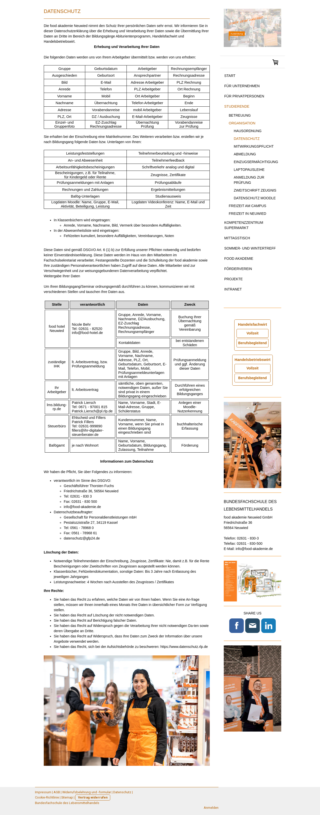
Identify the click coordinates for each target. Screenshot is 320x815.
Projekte (233, 279)
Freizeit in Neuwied (247, 214)
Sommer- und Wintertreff (250, 248)
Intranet (233, 289)
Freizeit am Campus (247, 206)
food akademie (238, 259)
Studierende (236, 106)
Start (230, 76)
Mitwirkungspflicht (254, 146)
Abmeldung (245, 154)
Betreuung (240, 115)
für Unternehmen (242, 86)
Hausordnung (248, 131)
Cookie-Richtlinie (47, 797)
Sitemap (67, 797)
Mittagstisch (237, 238)
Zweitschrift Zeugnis (255, 190)
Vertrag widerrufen (93, 797)
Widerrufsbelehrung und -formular (86, 792)
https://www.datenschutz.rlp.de (184, 647)
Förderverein (238, 269)
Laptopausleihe (249, 170)
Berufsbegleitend (252, 343)
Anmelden (211, 808)
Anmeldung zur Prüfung (249, 180)
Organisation (242, 123)
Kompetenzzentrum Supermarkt (243, 225)
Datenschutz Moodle (255, 198)
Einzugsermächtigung (256, 162)
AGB (57, 792)
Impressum (43, 792)
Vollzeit (252, 333)
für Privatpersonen (244, 96)
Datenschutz (247, 139)
